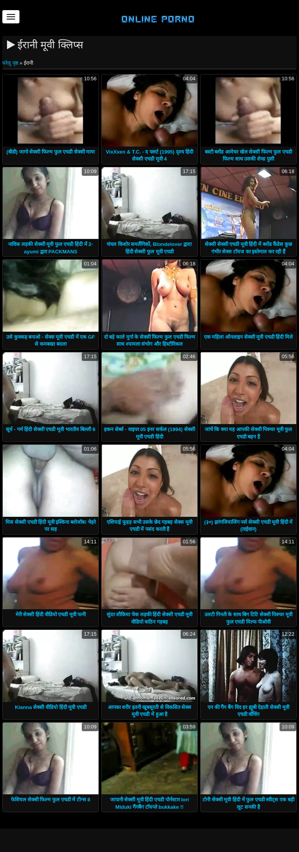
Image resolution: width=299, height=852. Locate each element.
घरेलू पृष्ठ (10, 63)
